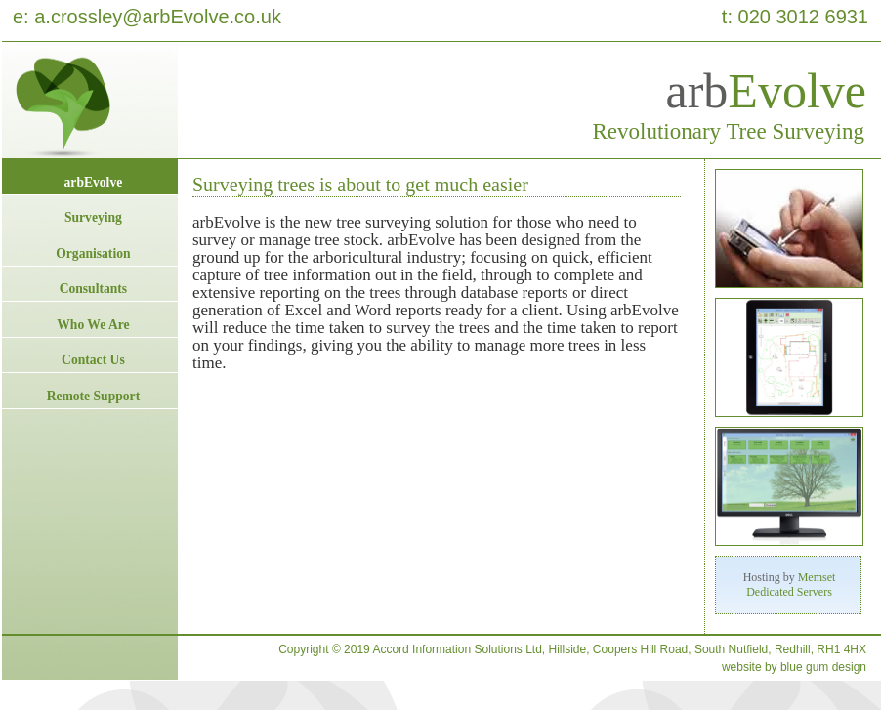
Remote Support (94, 396)
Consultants (94, 288)
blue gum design (823, 667)
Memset (817, 577)
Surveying (93, 217)
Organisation (93, 253)
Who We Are (93, 324)
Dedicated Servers (789, 592)
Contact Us (93, 360)
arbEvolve (93, 182)
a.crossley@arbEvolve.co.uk (157, 16)
